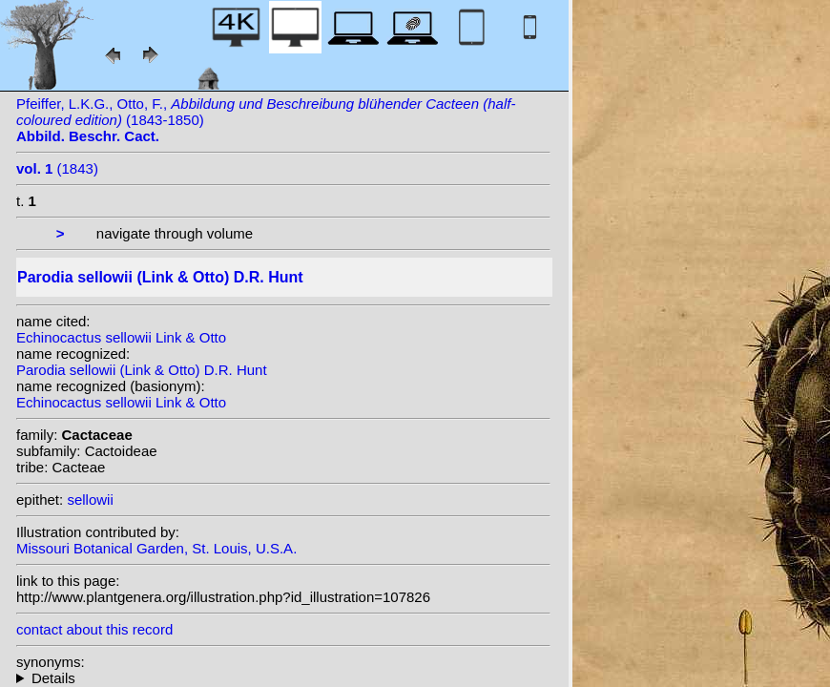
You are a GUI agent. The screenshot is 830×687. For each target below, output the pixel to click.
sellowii (90, 499)
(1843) (57, 168)
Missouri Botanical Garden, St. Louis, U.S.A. (156, 548)
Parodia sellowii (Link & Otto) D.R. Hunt (141, 370)
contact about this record (94, 629)
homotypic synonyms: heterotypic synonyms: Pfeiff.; (283, 678)
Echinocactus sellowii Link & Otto (121, 337)
